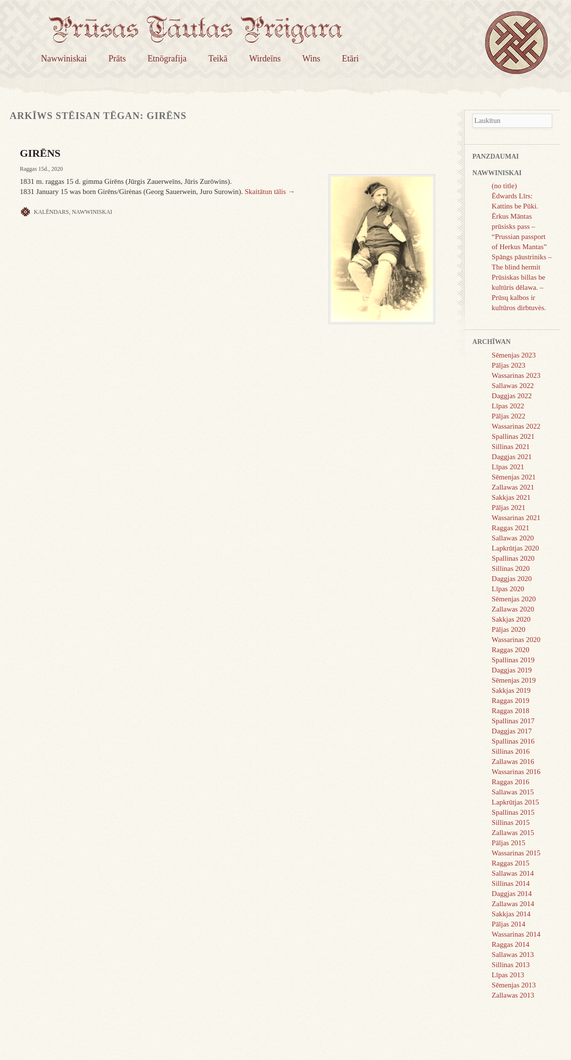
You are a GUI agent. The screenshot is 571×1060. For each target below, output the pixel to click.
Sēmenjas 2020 (514, 599)
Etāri (350, 58)
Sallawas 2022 (513, 385)
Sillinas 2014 (511, 883)
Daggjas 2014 (512, 893)
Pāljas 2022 (509, 416)
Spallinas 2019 (513, 660)
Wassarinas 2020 (516, 639)
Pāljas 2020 (509, 629)
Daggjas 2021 (512, 457)
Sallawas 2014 (513, 873)
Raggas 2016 (510, 782)
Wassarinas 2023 (516, 375)
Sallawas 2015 (513, 792)
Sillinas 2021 (511, 446)
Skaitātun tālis (269, 191)
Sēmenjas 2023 (514, 355)
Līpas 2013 (508, 975)
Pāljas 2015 (509, 843)
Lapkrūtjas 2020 (515, 548)
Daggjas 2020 (512, 578)
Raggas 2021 (510, 528)
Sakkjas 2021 (511, 497)
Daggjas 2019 (512, 670)
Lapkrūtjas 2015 (515, 802)
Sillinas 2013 (511, 965)
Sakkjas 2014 (511, 914)
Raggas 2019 (510, 700)
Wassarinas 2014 (516, 934)
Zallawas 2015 (513, 832)
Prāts (117, 58)
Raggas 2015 (510, 863)
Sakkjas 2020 (511, 619)
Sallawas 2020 (513, 538)
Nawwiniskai (64, 58)
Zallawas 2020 (513, 609)
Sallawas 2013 (513, 954)
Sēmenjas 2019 (514, 680)
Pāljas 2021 (509, 507)
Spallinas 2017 (513, 721)
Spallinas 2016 (513, 741)
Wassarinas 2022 (516, 426)
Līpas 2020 (508, 589)
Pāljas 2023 (509, 365)
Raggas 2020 (510, 650)
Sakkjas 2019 (511, 690)
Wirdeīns (265, 58)
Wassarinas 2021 (516, 518)
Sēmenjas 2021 (514, 477)
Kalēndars (51, 212)
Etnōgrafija (166, 58)
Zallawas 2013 (513, 995)
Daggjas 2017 (512, 731)
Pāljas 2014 (509, 924)
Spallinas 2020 (513, 558)
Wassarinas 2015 (516, 853)
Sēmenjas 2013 (514, 985)
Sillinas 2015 (511, 822)
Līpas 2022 (508, 406)
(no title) (504, 186)
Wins (311, 58)
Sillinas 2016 (511, 751)
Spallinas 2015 (513, 812)
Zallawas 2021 (513, 487)
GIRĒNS (40, 153)
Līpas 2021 (508, 467)
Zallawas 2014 (513, 904)
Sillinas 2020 (511, 568)
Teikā (218, 58)
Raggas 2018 (510, 711)
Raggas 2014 (510, 944)
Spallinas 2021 (513, 436)
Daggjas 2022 (512, 396)
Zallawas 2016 (513, 761)
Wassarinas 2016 (516, 772)
